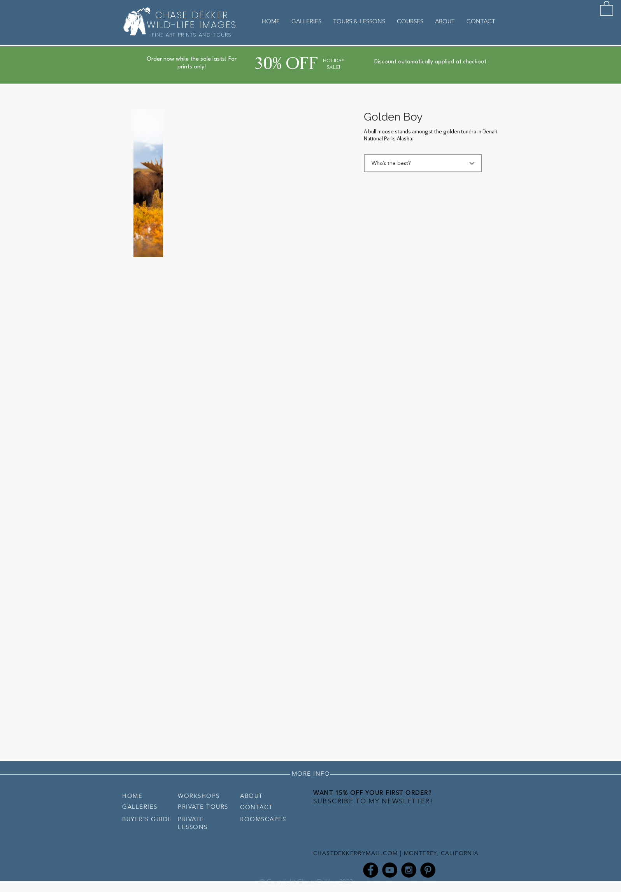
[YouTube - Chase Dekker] (389, 870)
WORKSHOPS (199, 795)
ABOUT (251, 795)
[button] (606, 8)
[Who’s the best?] (423, 163)
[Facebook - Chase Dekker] (370, 870)
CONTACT (256, 807)
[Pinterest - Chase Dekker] (427, 870)
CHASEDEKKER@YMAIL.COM (355, 853)
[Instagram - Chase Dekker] (408, 870)
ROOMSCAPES (263, 819)
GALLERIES (140, 806)
